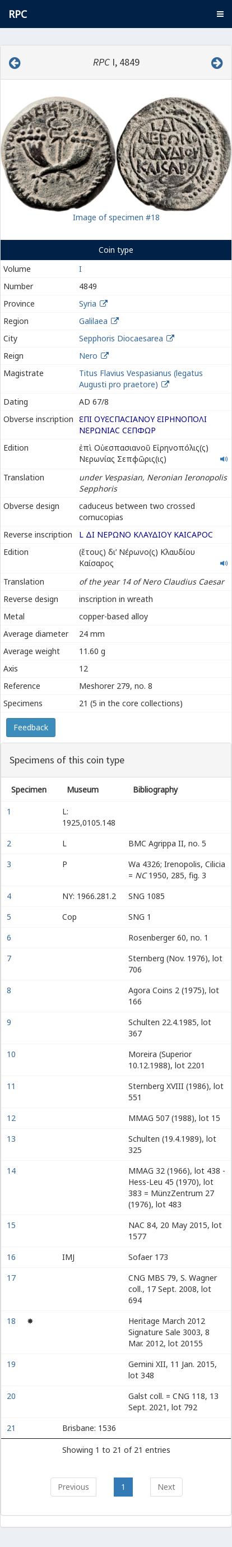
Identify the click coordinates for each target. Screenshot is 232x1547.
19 (12, 1364)
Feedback (30, 727)
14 (12, 1170)
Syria (87, 303)
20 (12, 1396)
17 (12, 1277)
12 (12, 1118)
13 (12, 1138)
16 (12, 1257)
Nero (88, 355)
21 (12, 1428)
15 (12, 1225)
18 (12, 1321)
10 (12, 1054)
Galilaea (93, 321)
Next (166, 1486)
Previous (73, 1486)
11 (12, 1086)
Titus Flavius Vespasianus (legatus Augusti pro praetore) (141, 379)
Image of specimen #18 (116, 217)
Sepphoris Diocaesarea (121, 338)
